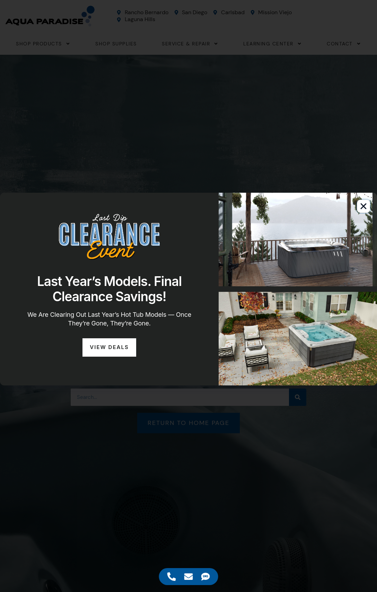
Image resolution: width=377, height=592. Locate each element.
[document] (188, 296)
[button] (363, 206)
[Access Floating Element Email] (188, 576)
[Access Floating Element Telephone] (171, 576)
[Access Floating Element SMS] (205, 576)
